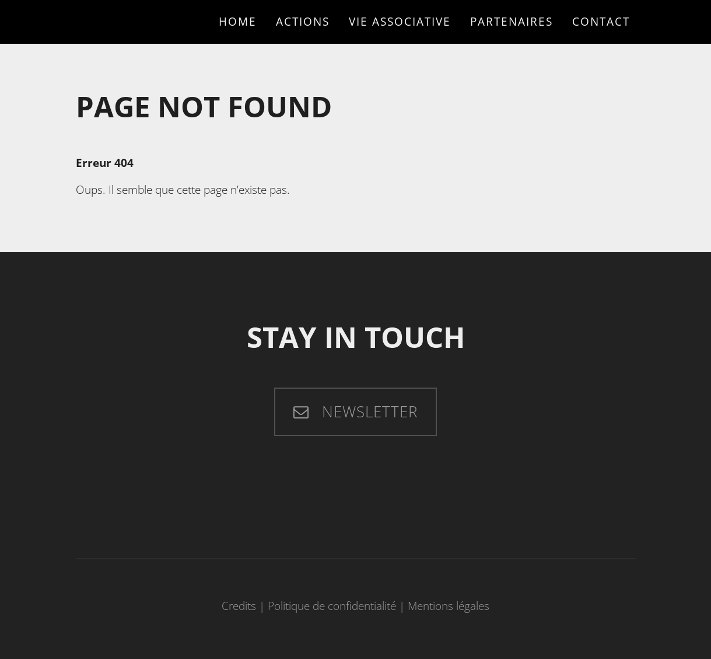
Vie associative (400, 21)
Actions (303, 21)
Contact (601, 21)
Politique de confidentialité (332, 605)
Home (238, 21)
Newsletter (367, 411)
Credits (239, 605)
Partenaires (511, 21)
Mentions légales (448, 605)
